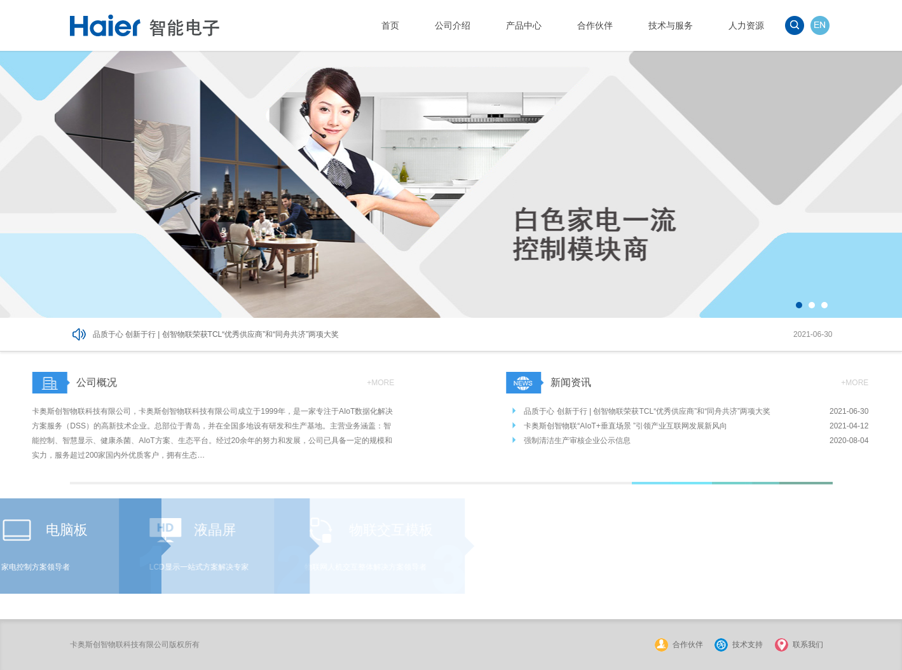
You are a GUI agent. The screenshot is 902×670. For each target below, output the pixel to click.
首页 (390, 25)
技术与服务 (670, 25)
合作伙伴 (595, 25)
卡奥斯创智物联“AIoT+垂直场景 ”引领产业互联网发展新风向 (648, 425)
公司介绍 (452, 25)
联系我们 (808, 644)
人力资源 (746, 25)
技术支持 (747, 644)
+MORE (358, 382)
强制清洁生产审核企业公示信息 (600, 440)
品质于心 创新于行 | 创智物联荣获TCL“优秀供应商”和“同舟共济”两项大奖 (216, 334)
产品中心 (524, 25)
